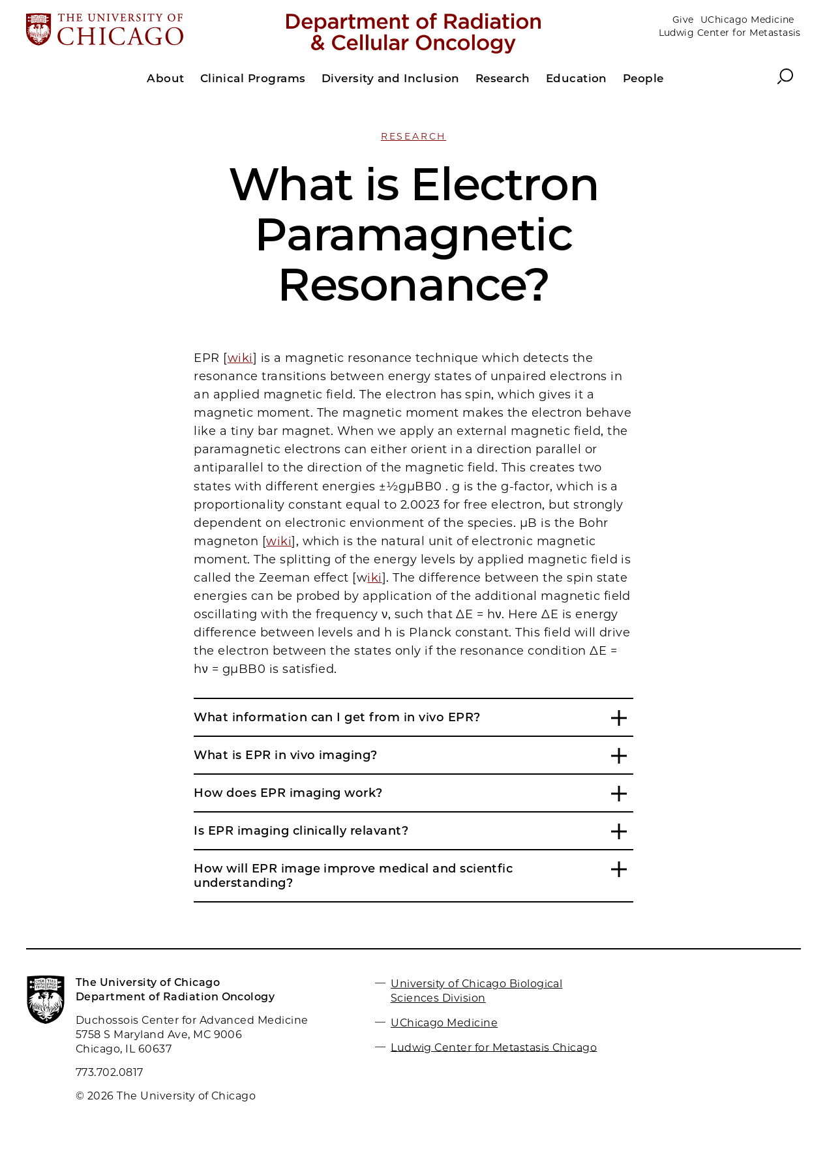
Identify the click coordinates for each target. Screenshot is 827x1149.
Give (683, 19)
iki (374, 578)
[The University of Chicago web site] (153, 30)
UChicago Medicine (747, 19)
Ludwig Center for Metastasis (730, 32)
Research (413, 136)
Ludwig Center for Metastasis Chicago (494, 1047)
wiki (240, 358)
